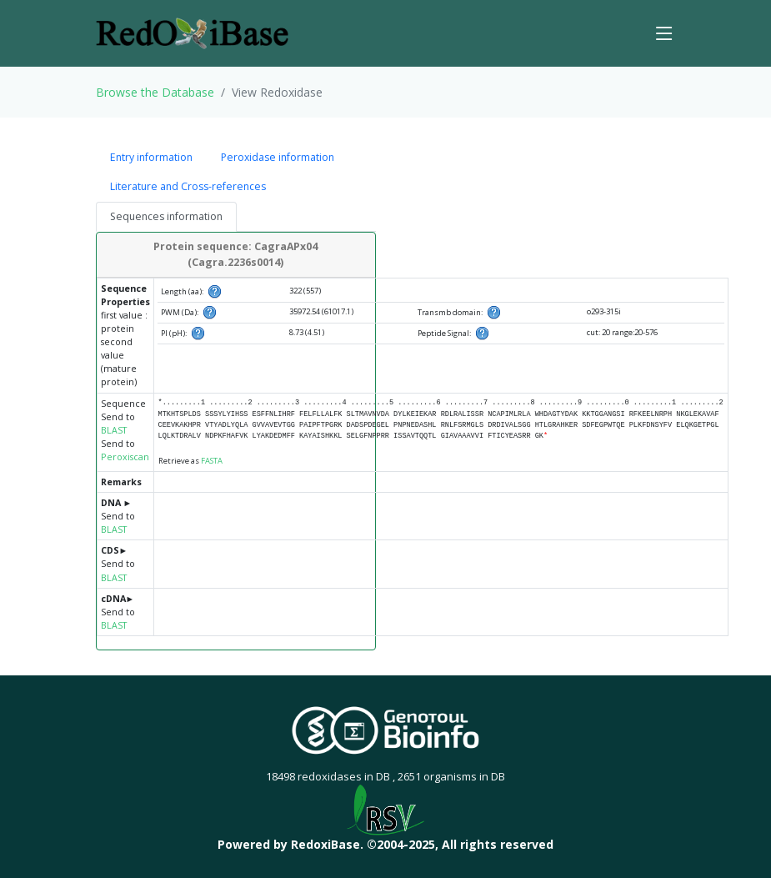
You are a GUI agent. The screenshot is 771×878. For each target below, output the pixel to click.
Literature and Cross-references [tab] (188, 186)
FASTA (212, 460)
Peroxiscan (125, 457)
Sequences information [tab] (166, 216)
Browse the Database (155, 92)
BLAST (114, 430)
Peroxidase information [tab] (277, 157)
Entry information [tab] (151, 157)
